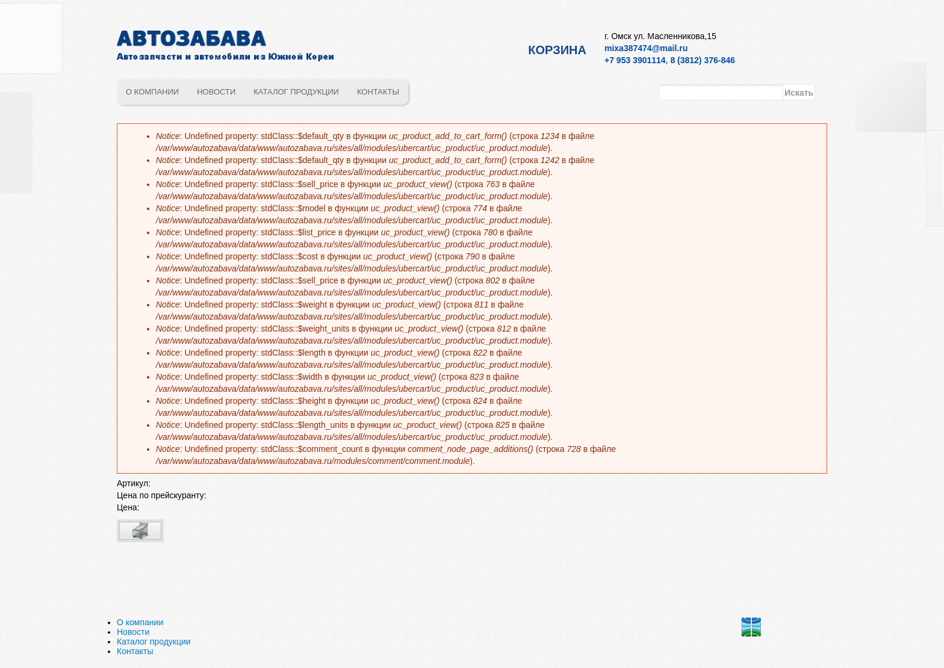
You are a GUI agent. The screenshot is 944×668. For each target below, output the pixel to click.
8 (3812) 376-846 (702, 60)
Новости (216, 91)
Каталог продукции (296, 91)
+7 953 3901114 (635, 60)
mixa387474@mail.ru (646, 48)
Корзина (557, 50)
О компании (152, 91)
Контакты (378, 91)
